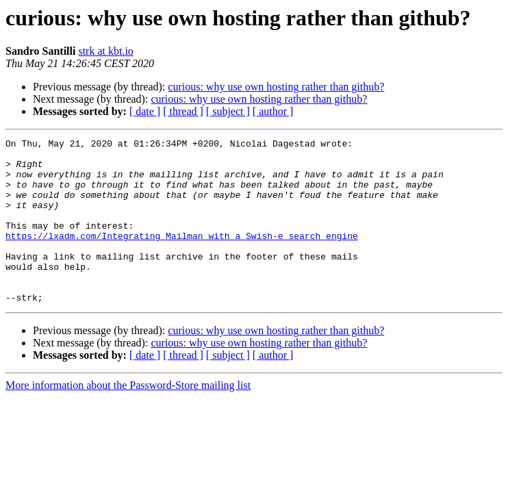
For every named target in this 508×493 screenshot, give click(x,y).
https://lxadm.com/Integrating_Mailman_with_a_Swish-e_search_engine (181, 256)
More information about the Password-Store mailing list (128, 418)
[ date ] (144, 111)
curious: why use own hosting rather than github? (276, 86)
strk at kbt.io (105, 51)
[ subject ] (228, 111)
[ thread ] (183, 111)
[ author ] (273, 111)
